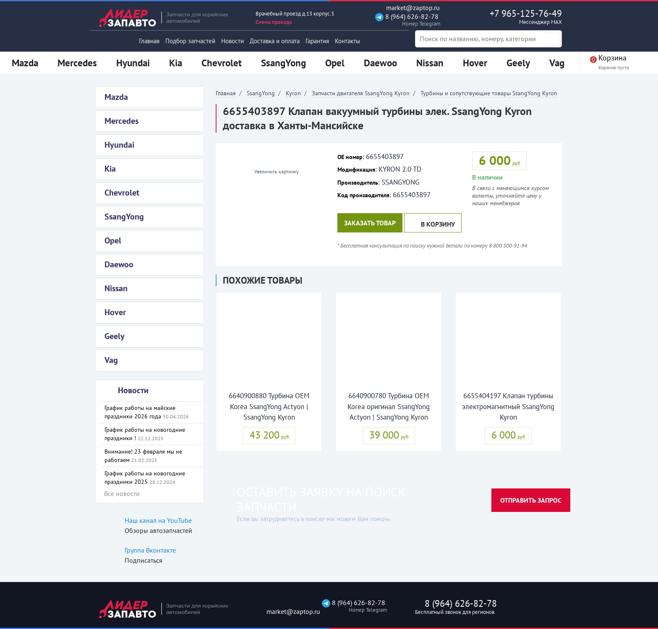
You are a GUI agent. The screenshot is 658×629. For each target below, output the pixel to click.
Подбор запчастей (190, 41)
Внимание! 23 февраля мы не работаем (143, 456)
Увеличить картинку (273, 171)
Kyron (293, 93)
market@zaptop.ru (407, 8)
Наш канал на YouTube (158, 520)
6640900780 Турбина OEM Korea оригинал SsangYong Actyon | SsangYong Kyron (388, 406)
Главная (149, 41)
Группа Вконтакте (150, 550)
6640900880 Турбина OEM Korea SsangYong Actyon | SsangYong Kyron (269, 406)
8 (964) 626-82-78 (407, 20)
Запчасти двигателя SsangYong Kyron (361, 93)
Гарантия (317, 41)
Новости (232, 41)
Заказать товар (370, 223)
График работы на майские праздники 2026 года (146, 412)
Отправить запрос (530, 500)
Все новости (122, 493)
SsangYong (261, 93)
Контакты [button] (347, 41)
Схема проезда (274, 22)
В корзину (433, 223)
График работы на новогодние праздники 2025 (144, 477)
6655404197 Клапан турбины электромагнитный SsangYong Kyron (508, 406)
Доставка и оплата (275, 41)
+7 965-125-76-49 (508, 17)
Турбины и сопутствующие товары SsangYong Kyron (488, 93)
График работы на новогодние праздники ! (144, 434)
